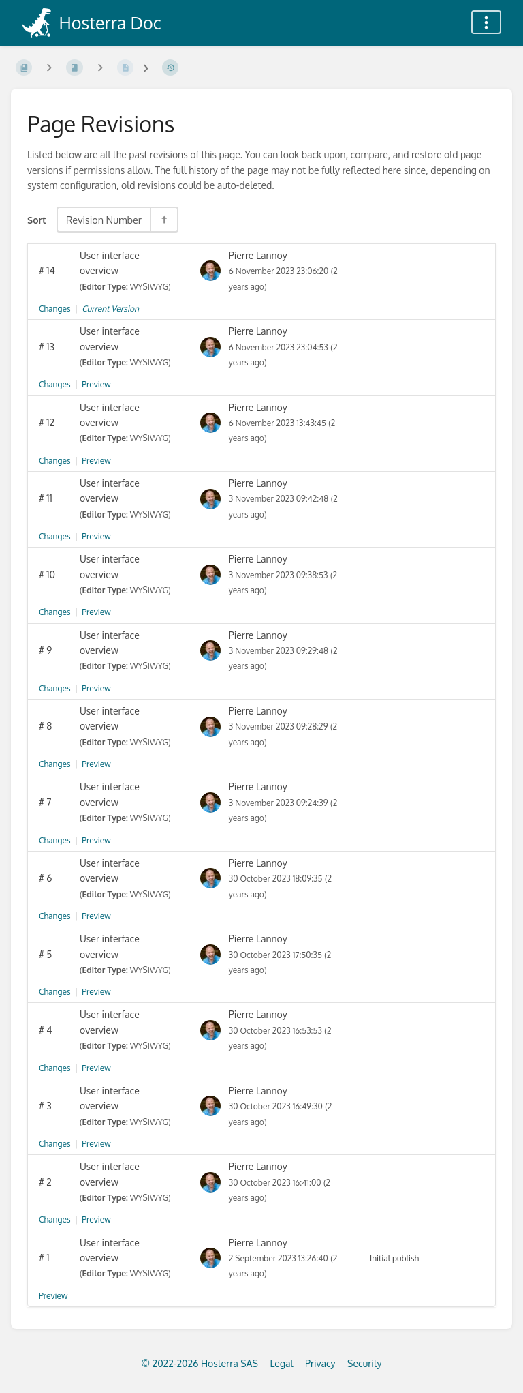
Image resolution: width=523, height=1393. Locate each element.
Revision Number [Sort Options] (104, 219)
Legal (281, 1363)
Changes (54, 308)
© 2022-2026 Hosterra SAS (199, 1363)
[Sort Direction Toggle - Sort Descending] (163, 219)
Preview (96, 384)
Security (364, 1363)
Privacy (320, 1363)
